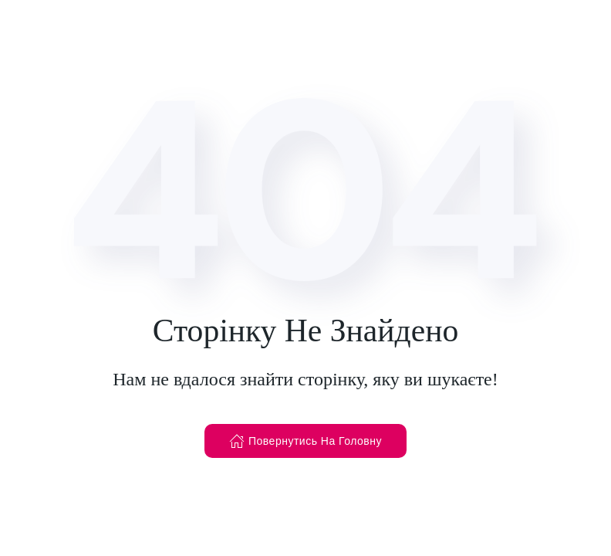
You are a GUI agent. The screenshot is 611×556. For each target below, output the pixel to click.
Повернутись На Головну (305, 441)
